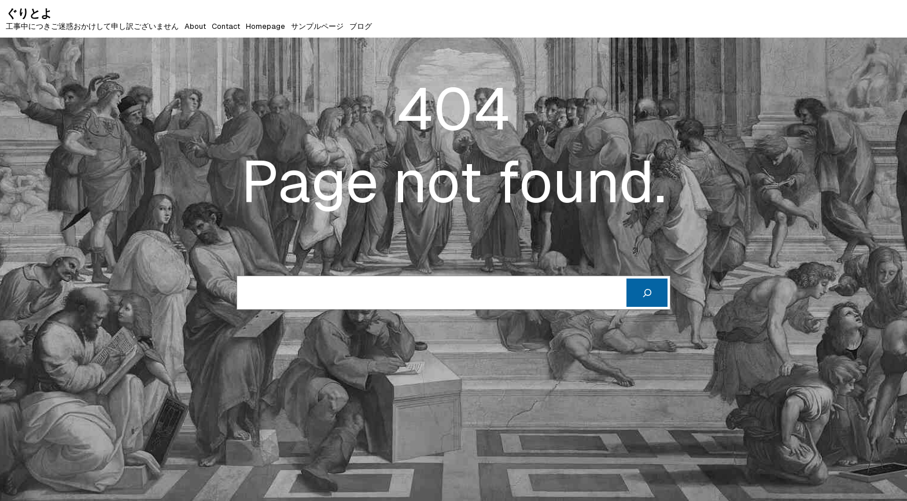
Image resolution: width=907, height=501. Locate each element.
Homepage (265, 26)
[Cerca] (647, 293)
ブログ (360, 26)
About (195, 26)
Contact (226, 26)
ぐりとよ (29, 13)
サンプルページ (317, 26)
